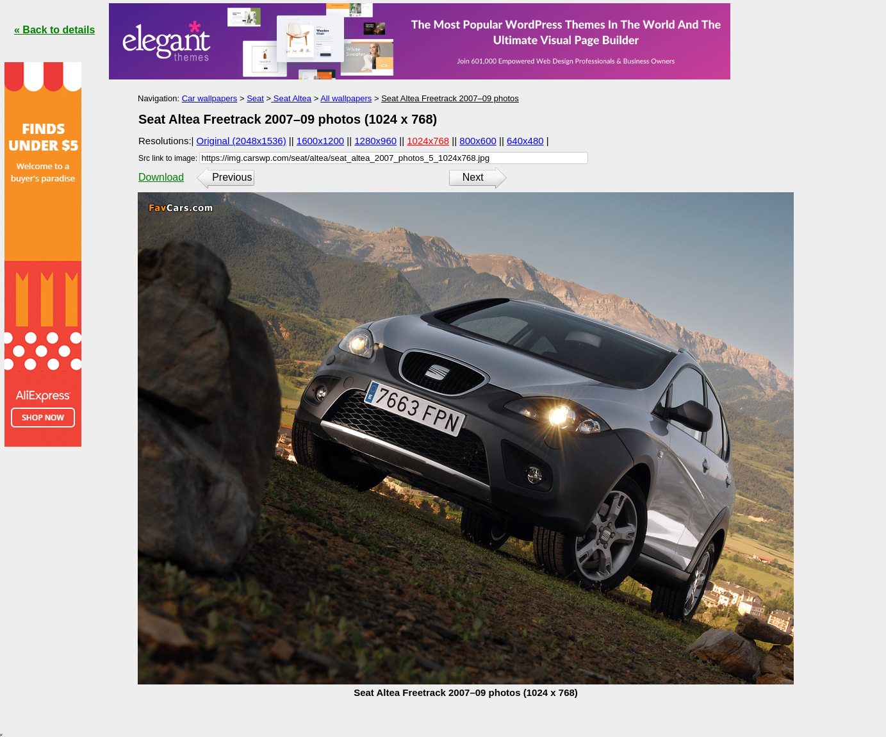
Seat (255, 98)
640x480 (525, 140)
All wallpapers (346, 98)
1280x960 (375, 140)
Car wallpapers (210, 98)
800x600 (477, 140)
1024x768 (428, 140)
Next (473, 177)
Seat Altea (291, 98)
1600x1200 (320, 140)
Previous (232, 177)
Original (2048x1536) (241, 140)
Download (161, 177)
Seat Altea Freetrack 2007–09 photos (450, 98)
